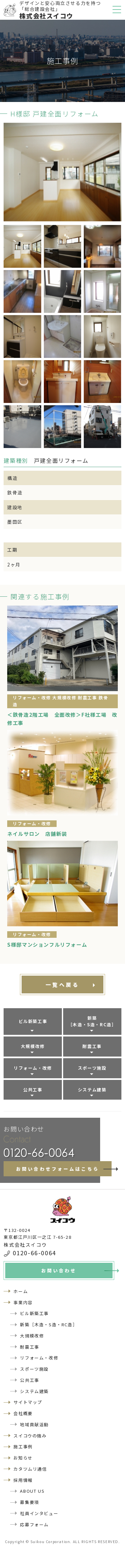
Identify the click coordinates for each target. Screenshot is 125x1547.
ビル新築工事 (33, 1021)
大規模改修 (33, 1046)
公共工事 (32, 1089)
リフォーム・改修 (33, 1068)
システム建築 (92, 1089)
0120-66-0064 (34, 1253)
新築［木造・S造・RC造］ (92, 1021)
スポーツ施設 (92, 1068)
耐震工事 (91, 1046)
